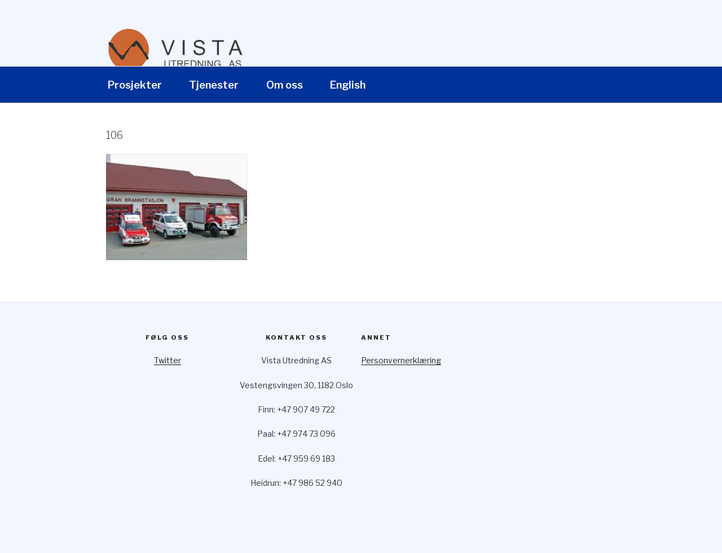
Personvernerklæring (401, 360)
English (348, 84)
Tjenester (214, 84)
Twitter (167, 360)
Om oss (284, 84)
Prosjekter (135, 84)
